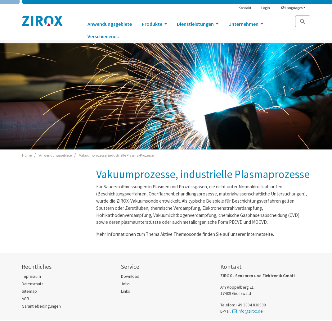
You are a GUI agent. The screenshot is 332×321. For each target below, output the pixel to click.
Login (265, 7)
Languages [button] (292, 7)
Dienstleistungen (196, 24)
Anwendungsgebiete (109, 24)
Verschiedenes (103, 36)
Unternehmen (243, 24)
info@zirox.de (250, 311)
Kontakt (245, 7)
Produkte (152, 24)
